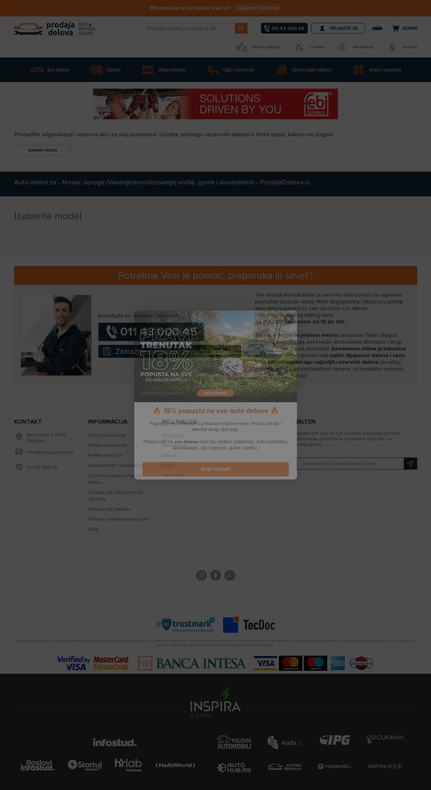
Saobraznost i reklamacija (115, 465)
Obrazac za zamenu (109, 509)
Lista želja (172, 475)
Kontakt (402, 47)
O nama (309, 47)
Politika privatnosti (107, 445)
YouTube (229, 576)
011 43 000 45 (42, 467)
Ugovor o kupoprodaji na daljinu (114, 479)
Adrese (169, 455)
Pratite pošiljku (258, 47)
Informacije (355, 47)
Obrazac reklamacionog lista (118, 519)
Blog (93, 529)
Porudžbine (174, 445)
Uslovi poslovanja (107, 435)
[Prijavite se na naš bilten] (356, 463)
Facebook (215, 576)
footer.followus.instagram (201, 576)
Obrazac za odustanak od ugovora (115, 495)
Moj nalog (172, 435)
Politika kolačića (105, 455)
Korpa (168, 465)
